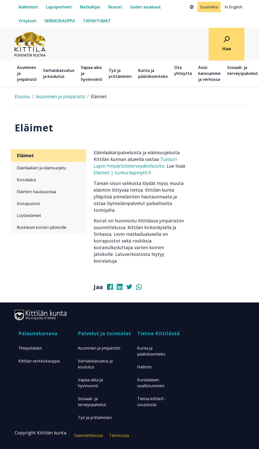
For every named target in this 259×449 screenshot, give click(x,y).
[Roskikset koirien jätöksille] (48, 227)
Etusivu (22, 96)
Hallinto (144, 367)
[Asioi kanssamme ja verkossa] (210, 73)
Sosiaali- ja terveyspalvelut (92, 401)
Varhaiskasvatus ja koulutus (95, 364)
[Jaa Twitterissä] (131, 288)
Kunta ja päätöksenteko (151, 351)
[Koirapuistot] (48, 204)
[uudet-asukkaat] (145, 7)
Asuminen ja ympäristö (60, 96)
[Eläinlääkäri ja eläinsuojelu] (48, 168)
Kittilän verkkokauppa (39, 361)
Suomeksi (209, 7)
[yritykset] (28, 21)
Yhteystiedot (30, 348)
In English (233, 7)
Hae (226, 49)
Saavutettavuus (88, 435)
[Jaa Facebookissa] (112, 288)
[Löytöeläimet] (48, 215)
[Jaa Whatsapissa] (141, 288)
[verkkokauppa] (59, 21)
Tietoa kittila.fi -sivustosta (151, 401)
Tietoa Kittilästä (158, 333)
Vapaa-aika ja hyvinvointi (90, 383)
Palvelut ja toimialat (104, 333)
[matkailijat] (90, 7)
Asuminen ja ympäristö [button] (27, 73)
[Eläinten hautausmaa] (48, 192)
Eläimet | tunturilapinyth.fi (122, 173)
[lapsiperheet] (59, 7)
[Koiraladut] (48, 180)
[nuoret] (115, 7)
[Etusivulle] (30, 44)
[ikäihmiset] (28, 7)
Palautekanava (38, 333)
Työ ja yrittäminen (95, 417)
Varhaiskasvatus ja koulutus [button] (58, 73)
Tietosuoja (119, 435)
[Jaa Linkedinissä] (122, 288)
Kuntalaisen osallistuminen (150, 383)
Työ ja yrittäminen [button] (120, 73)
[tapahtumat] (97, 21)
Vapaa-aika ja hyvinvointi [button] (91, 73)
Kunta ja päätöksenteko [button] (153, 73)
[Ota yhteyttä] (184, 73)
